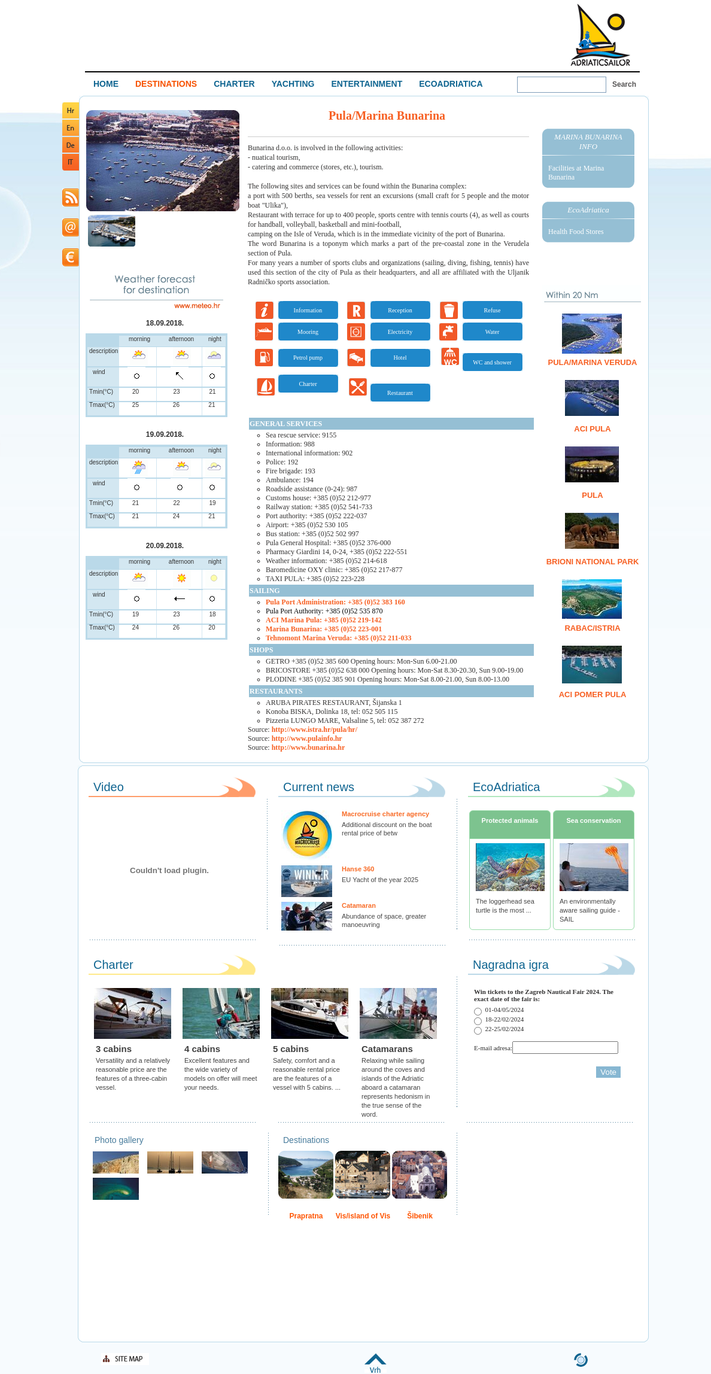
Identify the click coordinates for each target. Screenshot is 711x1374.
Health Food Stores (576, 231)
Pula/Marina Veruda (592, 362)
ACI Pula (592, 428)
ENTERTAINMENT (366, 84)
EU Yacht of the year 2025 (380, 879)
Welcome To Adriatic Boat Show (600, 34)
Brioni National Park (592, 561)
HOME (105, 84)
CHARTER (234, 84)
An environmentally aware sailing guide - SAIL (590, 910)
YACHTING (293, 84)
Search (624, 84)
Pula (592, 495)
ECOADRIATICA (450, 84)
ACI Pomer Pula (593, 694)
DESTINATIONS (166, 84)
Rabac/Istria (592, 628)
